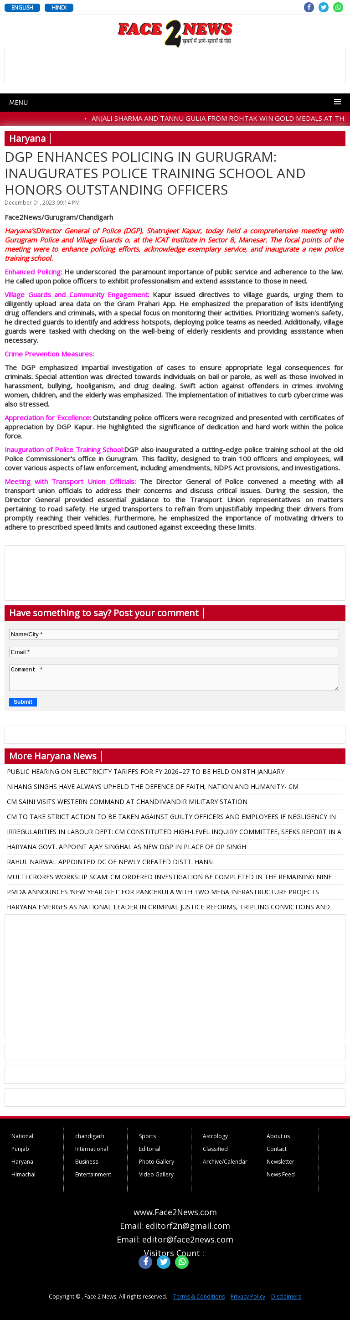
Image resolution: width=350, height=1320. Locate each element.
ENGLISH (22, 7)
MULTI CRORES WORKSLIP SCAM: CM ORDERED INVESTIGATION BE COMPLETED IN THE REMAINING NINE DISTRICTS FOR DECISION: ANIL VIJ (169, 878)
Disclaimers (286, 1296)
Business (86, 1161)
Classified (215, 1149)
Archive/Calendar (225, 1161)
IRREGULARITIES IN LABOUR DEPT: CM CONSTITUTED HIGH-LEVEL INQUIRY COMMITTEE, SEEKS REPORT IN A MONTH (174, 833)
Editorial (149, 1149)
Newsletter (280, 1161)
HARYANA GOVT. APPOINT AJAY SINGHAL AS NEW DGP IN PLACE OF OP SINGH (126, 846)
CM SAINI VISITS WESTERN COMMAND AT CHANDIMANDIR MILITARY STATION (127, 801)
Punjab (20, 1149)
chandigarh (89, 1136)
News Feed (281, 1174)
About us (278, 1136)
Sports (147, 1136)
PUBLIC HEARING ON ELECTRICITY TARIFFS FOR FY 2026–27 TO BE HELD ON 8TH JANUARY (145, 771)
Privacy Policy (248, 1296)
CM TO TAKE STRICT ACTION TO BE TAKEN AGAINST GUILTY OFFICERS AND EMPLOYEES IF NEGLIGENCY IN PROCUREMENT (171, 818)
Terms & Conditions (199, 1296)
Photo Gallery (156, 1161)
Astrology (215, 1136)
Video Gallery (156, 1174)
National (22, 1136)
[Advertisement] (175, 976)
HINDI (59, 7)
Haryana (22, 1161)
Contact (277, 1149)
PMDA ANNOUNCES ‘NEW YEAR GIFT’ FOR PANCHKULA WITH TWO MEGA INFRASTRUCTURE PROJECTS (163, 891)
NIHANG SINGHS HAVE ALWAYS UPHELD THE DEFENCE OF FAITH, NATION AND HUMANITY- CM (153, 786)
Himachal (23, 1174)
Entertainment (93, 1174)
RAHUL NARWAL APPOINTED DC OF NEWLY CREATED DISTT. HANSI (110, 861)
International (91, 1149)
